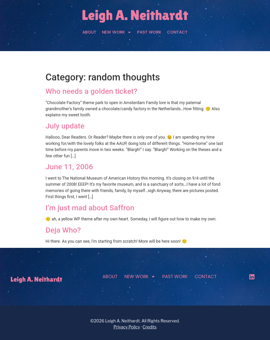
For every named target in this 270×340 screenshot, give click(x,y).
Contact (177, 32)
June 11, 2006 (69, 166)
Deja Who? (63, 230)
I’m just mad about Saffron (90, 207)
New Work (116, 32)
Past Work (149, 32)
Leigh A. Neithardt (135, 15)
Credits (149, 327)
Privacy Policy (126, 327)
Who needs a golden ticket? (91, 91)
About (89, 32)
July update (65, 125)
